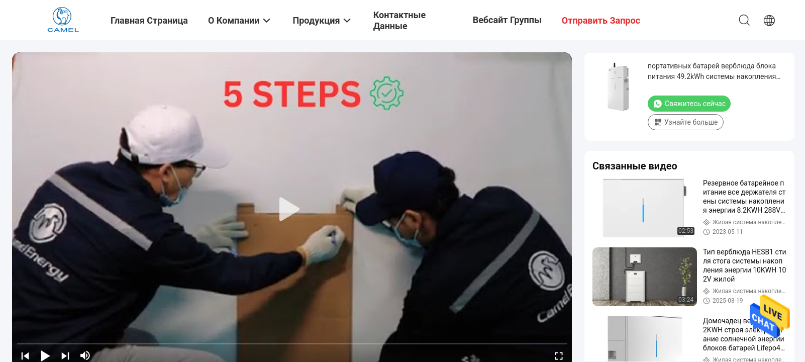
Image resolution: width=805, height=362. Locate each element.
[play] (292, 209)
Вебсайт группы (507, 20)
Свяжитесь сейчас (689, 103)
